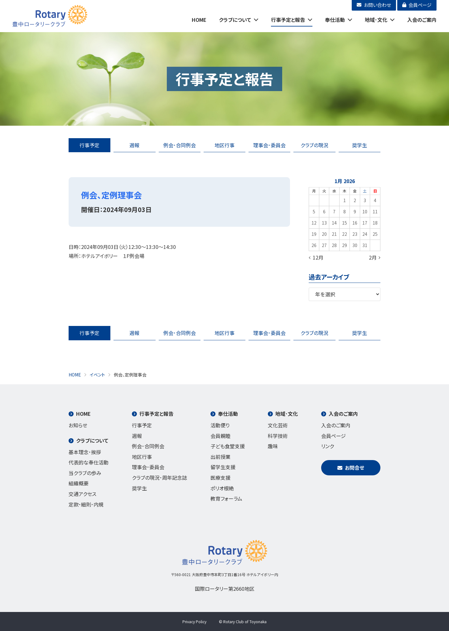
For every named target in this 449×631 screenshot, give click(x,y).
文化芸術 (278, 425)
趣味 (273, 446)
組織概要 (79, 483)
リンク (327, 446)
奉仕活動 (335, 19)
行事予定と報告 (288, 19)
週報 (134, 145)
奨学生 (359, 145)
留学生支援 (222, 467)
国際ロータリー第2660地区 (224, 588)
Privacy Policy (194, 621)
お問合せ (350, 467)
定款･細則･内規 (86, 504)
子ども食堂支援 (227, 446)
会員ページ (333, 435)
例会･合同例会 (179, 145)
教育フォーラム (226, 498)
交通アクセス (82, 494)
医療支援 (220, 477)
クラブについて (235, 19)
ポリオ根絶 (222, 488)
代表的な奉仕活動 (89, 462)
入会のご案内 (422, 19)
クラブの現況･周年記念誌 (159, 477)
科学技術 (278, 435)
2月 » (374, 257)
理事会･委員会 (269, 145)
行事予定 (89, 145)
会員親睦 (220, 435)
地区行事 (224, 145)
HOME (199, 19)
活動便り (219, 425)
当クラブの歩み (85, 473)
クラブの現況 (314, 145)
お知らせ (78, 425)
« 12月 (316, 257)
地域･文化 (376, 19)
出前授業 (220, 456)
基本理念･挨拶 (85, 452)
